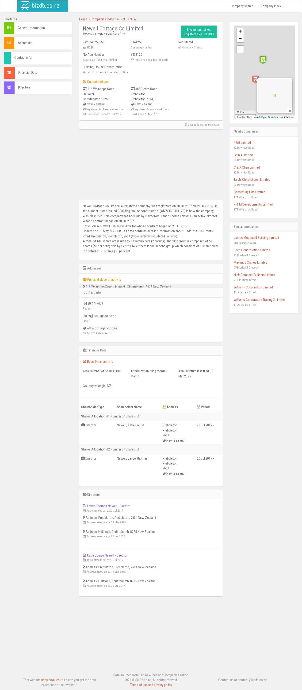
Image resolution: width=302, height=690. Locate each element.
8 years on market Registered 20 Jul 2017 (199, 32)
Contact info (23, 57)
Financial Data (27, 72)
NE (124, 19)
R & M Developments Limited (253, 204)
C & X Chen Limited (247, 167)
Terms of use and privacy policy (151, 685)
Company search (242, 6)
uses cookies (50, 680)
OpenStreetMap (270, 117)
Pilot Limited (242, 142)
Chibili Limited (243, 155)
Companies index (102, 19)
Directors (24, 87)
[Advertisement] (38, 169)
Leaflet (241, 117)
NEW (133, 19)
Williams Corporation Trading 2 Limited (260, 300)
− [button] (240, 38)
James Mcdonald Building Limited (256, 238)
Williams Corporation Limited (253, 287)
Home (83, 19)
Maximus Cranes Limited (250, 262)
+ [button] (240, 31)
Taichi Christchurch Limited (252, 179)
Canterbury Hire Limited (249, 192)
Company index (270, 6)
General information (31, 28)
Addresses (25, 43)
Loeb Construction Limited (252, 250)
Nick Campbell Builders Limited (254, 275)
